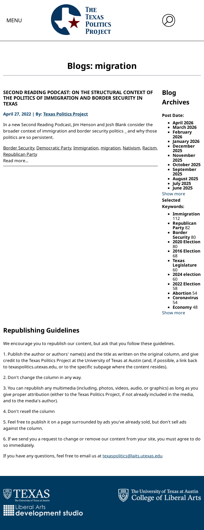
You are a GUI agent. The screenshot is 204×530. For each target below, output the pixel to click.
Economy (183, 307)
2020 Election (186, 242)
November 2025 (184, 157)
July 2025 (182, 183)
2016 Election (186, 251)
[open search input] (168, 20)
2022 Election (186, 284)
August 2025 (185, 179)
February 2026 (182, 134)
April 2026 (183, 123)
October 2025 (187, 164)
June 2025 (183, 188)
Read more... (15, 161)
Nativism (131, 148)
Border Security (18, 148)
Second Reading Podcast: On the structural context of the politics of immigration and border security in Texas (78, 98)
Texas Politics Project (65, 114)
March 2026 (185, 127)
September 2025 (184, 171)
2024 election (187, 274)
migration (111, 148)
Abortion (182, 293)
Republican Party (20, 154)
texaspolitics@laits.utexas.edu (133, 456)
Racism (149, 148)
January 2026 (186, 141)
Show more (173, 194)
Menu (14, 20)
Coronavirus (185, 298)
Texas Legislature (185, 263)
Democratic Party (53, 148)
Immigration (86, 148)
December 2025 (184, 148)
